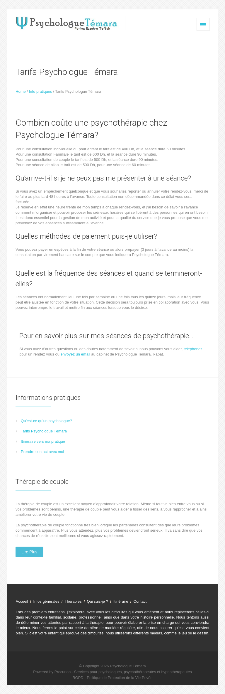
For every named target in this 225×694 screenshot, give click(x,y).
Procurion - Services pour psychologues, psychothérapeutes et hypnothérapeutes (123, 672)
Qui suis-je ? (97, 601)
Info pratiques (40, 91)
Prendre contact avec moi (42, 451)
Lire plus (29, 552)
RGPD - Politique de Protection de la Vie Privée (112, 678)
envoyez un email (75, 354)
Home (21, 91)
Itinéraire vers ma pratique (43, 441)
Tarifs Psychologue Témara (44, 431)
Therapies (74, 601)
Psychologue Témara (128, 666)
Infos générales (47, 601)
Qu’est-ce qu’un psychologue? (46, 421)
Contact (141, 601)
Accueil (22, 601)
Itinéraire (120, 601)
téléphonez (193, 349)
